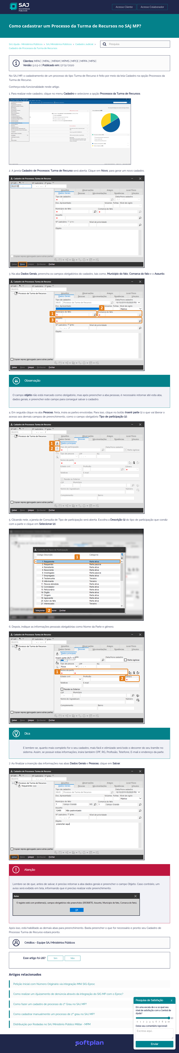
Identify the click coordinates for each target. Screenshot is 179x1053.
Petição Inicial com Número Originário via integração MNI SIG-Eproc (54, 984)
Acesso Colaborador (152, 7)
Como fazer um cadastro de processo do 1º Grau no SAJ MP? (50, 1004)
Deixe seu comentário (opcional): (151, 1026)
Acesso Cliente (124, 7)
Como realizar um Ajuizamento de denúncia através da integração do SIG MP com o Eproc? (68, 994)
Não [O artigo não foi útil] (73, 958)
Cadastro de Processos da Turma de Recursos (33, 48)
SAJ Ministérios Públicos (59, 44)
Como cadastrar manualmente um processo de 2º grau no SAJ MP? (54, 1014)
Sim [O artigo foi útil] (55, 958)
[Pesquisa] (135, 44)
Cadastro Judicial (84, 44)
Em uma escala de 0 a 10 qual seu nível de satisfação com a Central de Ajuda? (153, 1010)
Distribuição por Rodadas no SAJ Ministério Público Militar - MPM (52, 1024)
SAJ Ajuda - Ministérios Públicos (25, 44)
